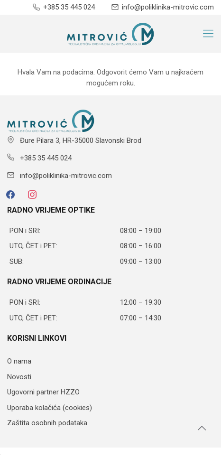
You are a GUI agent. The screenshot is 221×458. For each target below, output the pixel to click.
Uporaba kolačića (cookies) (49, 407)
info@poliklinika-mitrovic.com (168, 7)
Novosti (19, 377)
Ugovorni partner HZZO (43, 392)
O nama (19, 361)
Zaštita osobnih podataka (47, 423)
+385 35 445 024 (69, 7)
